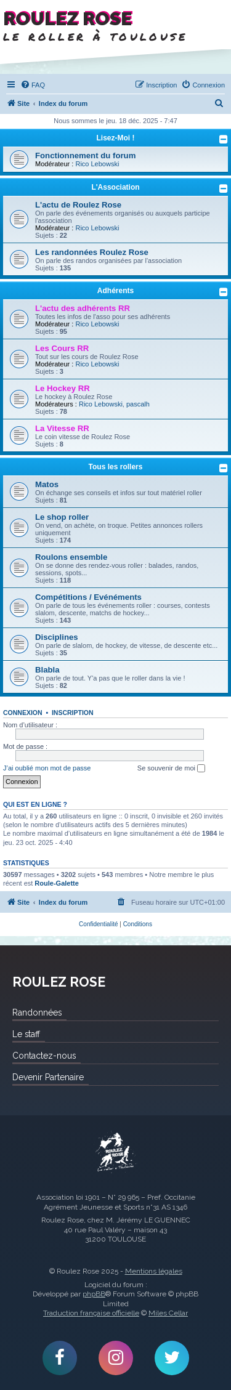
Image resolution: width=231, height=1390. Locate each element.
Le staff (26, 1034)
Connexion (23, 712)
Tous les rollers (116, 467)
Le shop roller (62, 517)
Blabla (47, 669)
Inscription (73, 712)
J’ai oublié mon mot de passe (47, 768)
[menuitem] (32, 85)
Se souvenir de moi (171, 768)
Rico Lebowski (97, 164)
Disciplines (56, 637)
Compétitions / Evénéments (88, 597)
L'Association (115, 187)
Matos (47, 484)
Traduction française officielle (91, 1313)
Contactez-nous (44, 1056)
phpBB (94, 1294)
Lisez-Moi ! (116, 138)
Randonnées (37, 1012)
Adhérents (115, 290)
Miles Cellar (168, 1313)
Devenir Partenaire (48, 1077)
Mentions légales (153, 1271)
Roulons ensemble (71, 557)
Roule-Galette (56, 883)
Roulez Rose (116, 1152)
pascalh (138, 404)
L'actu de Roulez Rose (78, 204)
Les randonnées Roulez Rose (91, 252)
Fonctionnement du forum (85, 155)
